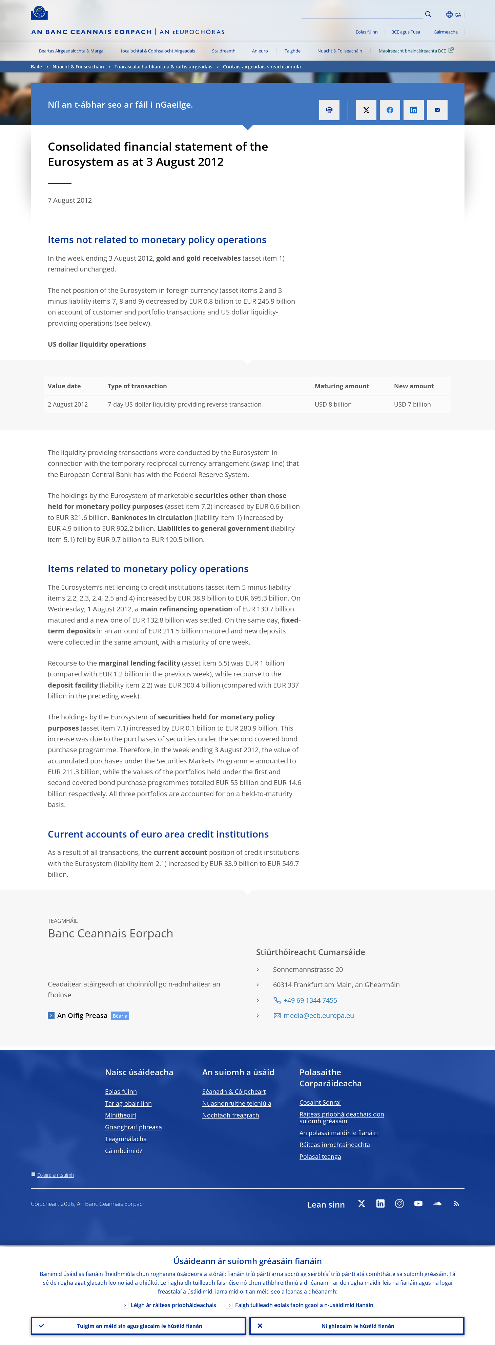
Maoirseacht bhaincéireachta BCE (417, 50)
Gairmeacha (446, 32)
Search (428, 14)
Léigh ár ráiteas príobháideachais (173, 1303)
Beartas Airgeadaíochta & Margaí (71, 51)
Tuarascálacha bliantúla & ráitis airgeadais (163, 66)
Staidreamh (223, 51)
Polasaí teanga (320, 1156)
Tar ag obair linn (128, 1103)
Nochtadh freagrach (230, 1115)
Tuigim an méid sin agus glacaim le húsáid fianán (138, 1325)
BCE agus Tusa (405, 32)
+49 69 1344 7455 (310, 1000)
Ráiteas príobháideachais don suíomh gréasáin (342, 1117)
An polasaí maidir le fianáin (339, 1133)
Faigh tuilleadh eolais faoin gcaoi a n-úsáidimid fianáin (304, 1303)
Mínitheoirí (120, 1115)
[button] (441, 14)
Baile (36, 66)
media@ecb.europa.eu (319, 1015)
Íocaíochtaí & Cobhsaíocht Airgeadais (158, 51)
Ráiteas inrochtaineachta (335, 1145)
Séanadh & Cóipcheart (234, 1091)
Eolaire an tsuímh (55, 1175)
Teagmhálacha (126, 1139)
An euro (260, 51)
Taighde (293, 51)
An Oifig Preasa (82, 1015)
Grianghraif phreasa (133, 1127)
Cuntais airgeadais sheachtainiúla (262, 66)
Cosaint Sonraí (320, 1102)
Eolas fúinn (367, 32)
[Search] (389, 13)
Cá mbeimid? (123, 1151)
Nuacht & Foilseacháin (339, 51)
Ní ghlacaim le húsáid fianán (357, 1325)
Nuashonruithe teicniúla (236, 1103)
